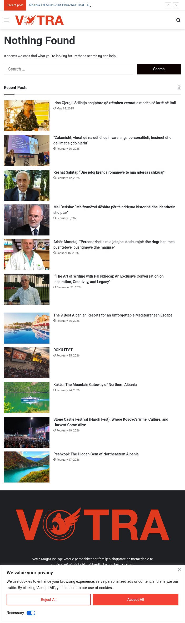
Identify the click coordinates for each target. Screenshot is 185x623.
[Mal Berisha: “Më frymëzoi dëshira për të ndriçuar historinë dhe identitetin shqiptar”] (26, 219)
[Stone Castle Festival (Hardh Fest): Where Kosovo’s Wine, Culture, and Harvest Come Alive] (26, 432)
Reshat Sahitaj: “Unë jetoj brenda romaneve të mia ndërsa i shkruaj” (109, 172)
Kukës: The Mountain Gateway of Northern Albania (95, 385)
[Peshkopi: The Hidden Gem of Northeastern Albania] (26, 467)
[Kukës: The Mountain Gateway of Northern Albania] (26, 397)
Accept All (135, 599)
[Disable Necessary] (31, 613)
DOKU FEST (63, 350)
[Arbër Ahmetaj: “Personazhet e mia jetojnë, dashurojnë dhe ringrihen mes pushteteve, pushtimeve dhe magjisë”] (26, 254)
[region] (92, 594)
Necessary (15, 613)
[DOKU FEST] (26, 362)
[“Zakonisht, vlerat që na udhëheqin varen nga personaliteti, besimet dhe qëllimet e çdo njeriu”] (26, 150)
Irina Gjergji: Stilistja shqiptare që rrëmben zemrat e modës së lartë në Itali (114, 103)
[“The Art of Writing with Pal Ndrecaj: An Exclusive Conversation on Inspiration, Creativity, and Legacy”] (26, 289)
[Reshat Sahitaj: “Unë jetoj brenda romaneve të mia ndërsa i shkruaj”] (26, 185)
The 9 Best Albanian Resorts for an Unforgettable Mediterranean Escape (112, 315)
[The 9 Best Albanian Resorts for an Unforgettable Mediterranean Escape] (26, 328)
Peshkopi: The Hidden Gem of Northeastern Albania (96, 454)
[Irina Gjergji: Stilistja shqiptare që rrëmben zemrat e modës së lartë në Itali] (26, 115)
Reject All (48, 599)
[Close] (179, 569)
